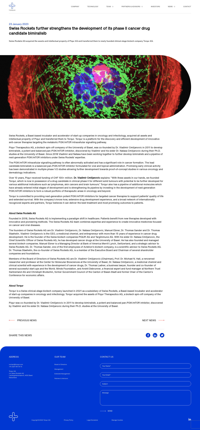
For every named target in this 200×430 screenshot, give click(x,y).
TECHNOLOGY (92, 6)
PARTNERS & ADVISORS (132, 6)
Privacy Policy (68, 420)
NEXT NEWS (150, 322)
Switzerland (13, 378)
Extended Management (62, 374)
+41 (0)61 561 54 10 (15, 367)
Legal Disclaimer (92, 420)
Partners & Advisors (61, 378)
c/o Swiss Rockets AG (16, 373)
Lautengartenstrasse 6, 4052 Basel (21, 375)
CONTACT (187, 6)
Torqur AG (12, 371)
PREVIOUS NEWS (23, 320)
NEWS (171, 6)
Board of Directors (60, 364)
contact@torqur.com (16, 364)
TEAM (109, 6)
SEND (106, 411)
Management (58, 369)
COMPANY (75, 6)
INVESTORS (155, 6)
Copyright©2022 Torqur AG (41, 420)
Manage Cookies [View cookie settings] (117, 420)
